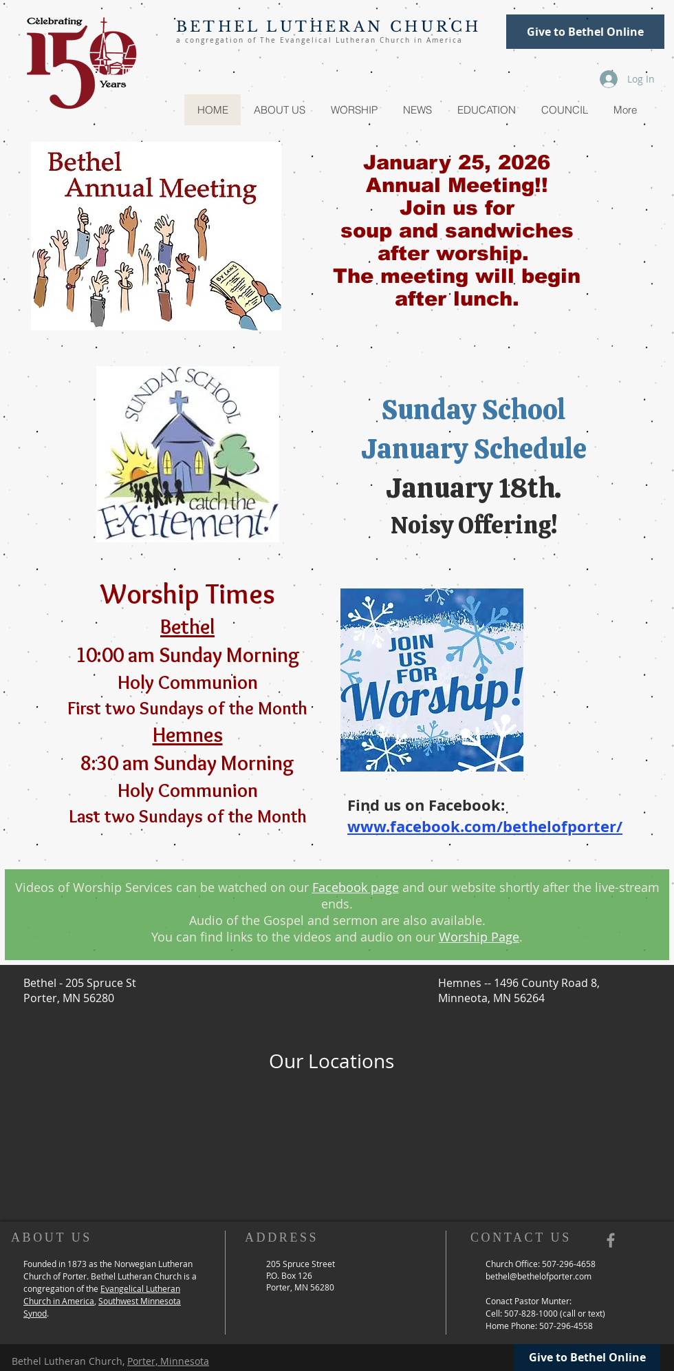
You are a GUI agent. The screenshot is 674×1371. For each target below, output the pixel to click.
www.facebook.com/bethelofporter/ (484, 826)
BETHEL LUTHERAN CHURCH (328, 27)
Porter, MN (288, 1287)
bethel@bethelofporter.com (538, 1276)
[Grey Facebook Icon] (610, 1240)
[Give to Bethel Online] (585, 31)
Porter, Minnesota (168, 1361)
